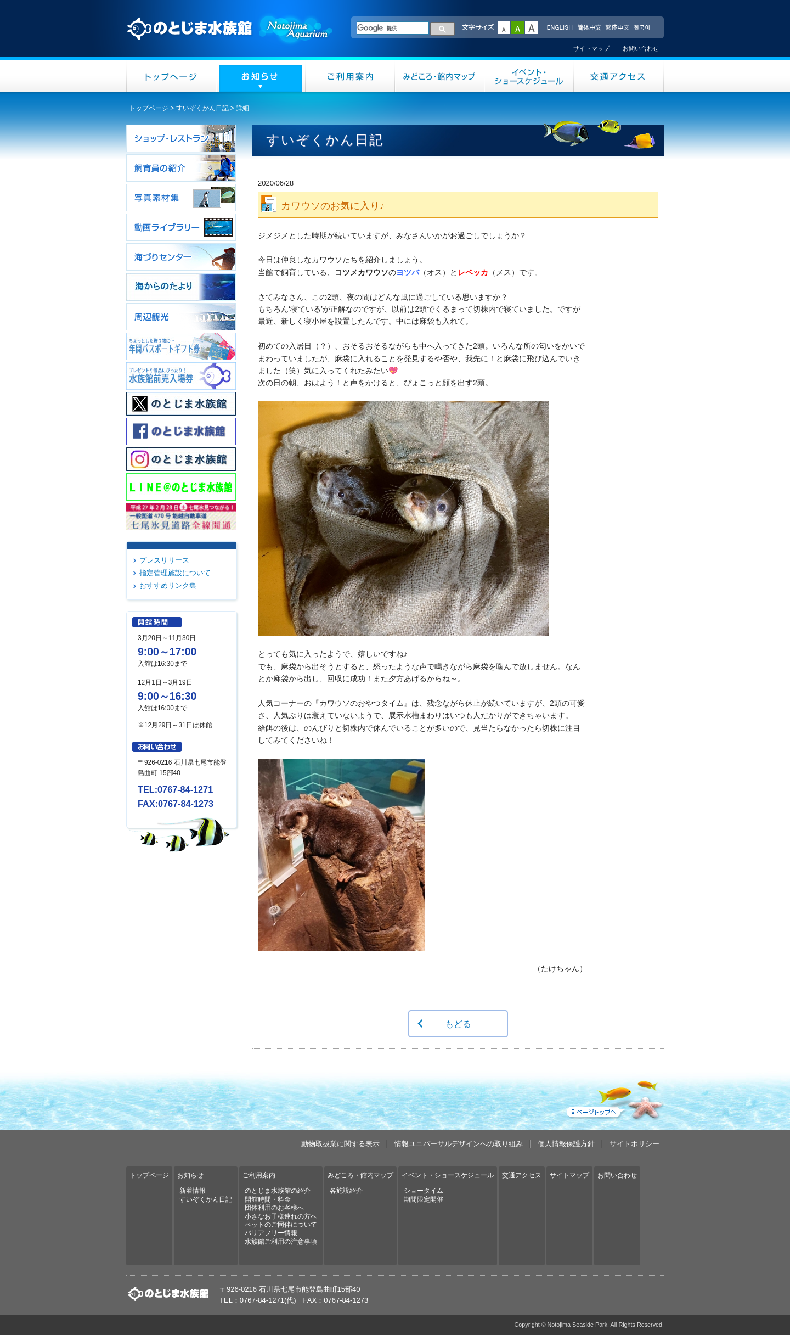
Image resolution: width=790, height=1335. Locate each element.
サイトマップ (591, 48)
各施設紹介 (346, 1190)
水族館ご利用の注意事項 (281, 1242)
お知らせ (261, 76)
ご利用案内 (350, 76)
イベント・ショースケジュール (529, 76)
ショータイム (423, 1190)
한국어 (643, 28)
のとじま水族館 (230, 39)
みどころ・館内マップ (439, 76)
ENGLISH (559, 28)
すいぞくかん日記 (202, 108)
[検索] (393, 28)
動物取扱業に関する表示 (340, 1144)
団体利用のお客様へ (274, 1207)
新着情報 (192, 1190)
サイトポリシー (634, 1144)
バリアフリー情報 (271, 1233)
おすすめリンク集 (167, 585)
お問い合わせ (641, 48)
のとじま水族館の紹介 (278, 1190)
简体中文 (588, 28)
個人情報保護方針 (566, 1144)
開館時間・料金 (268, 1199)
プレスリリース (164, 560)
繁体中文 (617, 28)
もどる (458, 1024)
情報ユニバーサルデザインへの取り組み (458, 1144)
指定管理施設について (175, 573)
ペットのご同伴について (281, 1225)
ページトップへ (614, 1097)
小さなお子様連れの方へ (281, 1216)
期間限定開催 (423, 1199)
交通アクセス (619, 76)
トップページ (171, 76)
